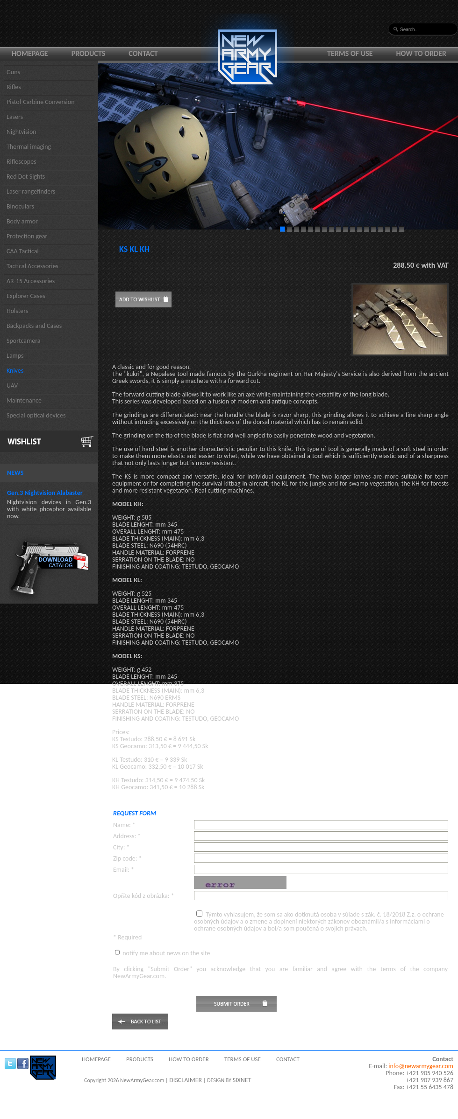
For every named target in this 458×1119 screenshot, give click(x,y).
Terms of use (350, 53)
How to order (421, 53)
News (15, 473)
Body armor (22, 221)
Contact (143, 53)
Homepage (30, 53)
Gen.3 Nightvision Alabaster (45, 493)
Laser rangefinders (31, 191)
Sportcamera (24, 340)
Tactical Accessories (32, 266)
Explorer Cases (26, 295)
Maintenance (24, 400)
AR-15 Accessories (31, 281)
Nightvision (21, 131)
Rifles (14, 86)
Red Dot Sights (26, 176)
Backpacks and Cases (34, 325)
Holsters (17, 310)
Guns (13, 72)
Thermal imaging (29, 146)
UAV (12, 385)
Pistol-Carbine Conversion (41, 101)
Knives (15, 370)
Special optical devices (36, 415)
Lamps (15, 355)
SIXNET (242, 1080)
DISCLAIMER (185, 1080)
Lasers (15, 116)
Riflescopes (21, 161)
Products (89, 53)
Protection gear (27, 236)
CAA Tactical (23, 251)
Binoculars (20, 206)
